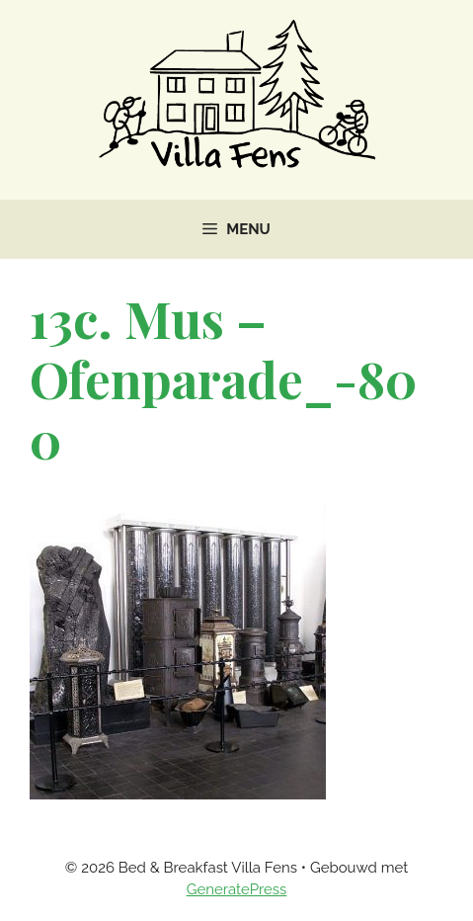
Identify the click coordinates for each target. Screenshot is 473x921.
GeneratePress (237, 889)
